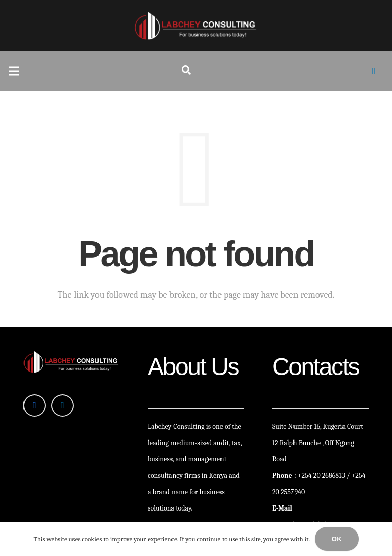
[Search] (186, 71)
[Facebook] (355, 71)
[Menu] (14, 71)
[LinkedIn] (373, 71)
